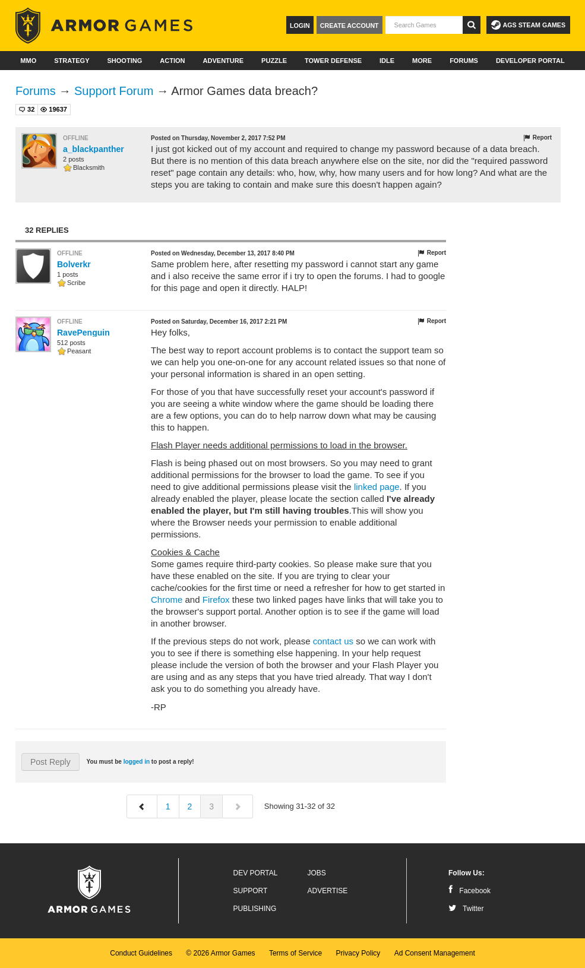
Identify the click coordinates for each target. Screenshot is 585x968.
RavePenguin (83, 332)
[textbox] (424, 25)
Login (300, 25)
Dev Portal (255, 873)
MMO (28, 60)
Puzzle (274, 60)
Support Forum (113, 90)
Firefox (216, 599)
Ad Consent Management (434, 953)
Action (172, 60)
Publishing (255, 908)
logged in (137, 761)
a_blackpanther (93, 149)
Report (537, 138)
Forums (464, 60)
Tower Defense (333, 60)
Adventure (223, 60)
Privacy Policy (358, 953)
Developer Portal (530, 60)
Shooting (124, 60)
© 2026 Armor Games (220, 953)
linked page (377, 487)
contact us (333, 641)
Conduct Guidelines (141, 953)
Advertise (328, 891)
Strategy (71, 60)
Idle (387, 60)
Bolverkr (74, 264)
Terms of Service (295, 953)
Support (250, 891)
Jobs (317, 873)
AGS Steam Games (528, 25)
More (422, 60)
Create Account (349, 25)
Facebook (469, 891)
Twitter (465, 908)
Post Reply (50, 762)
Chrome (166, 599)
